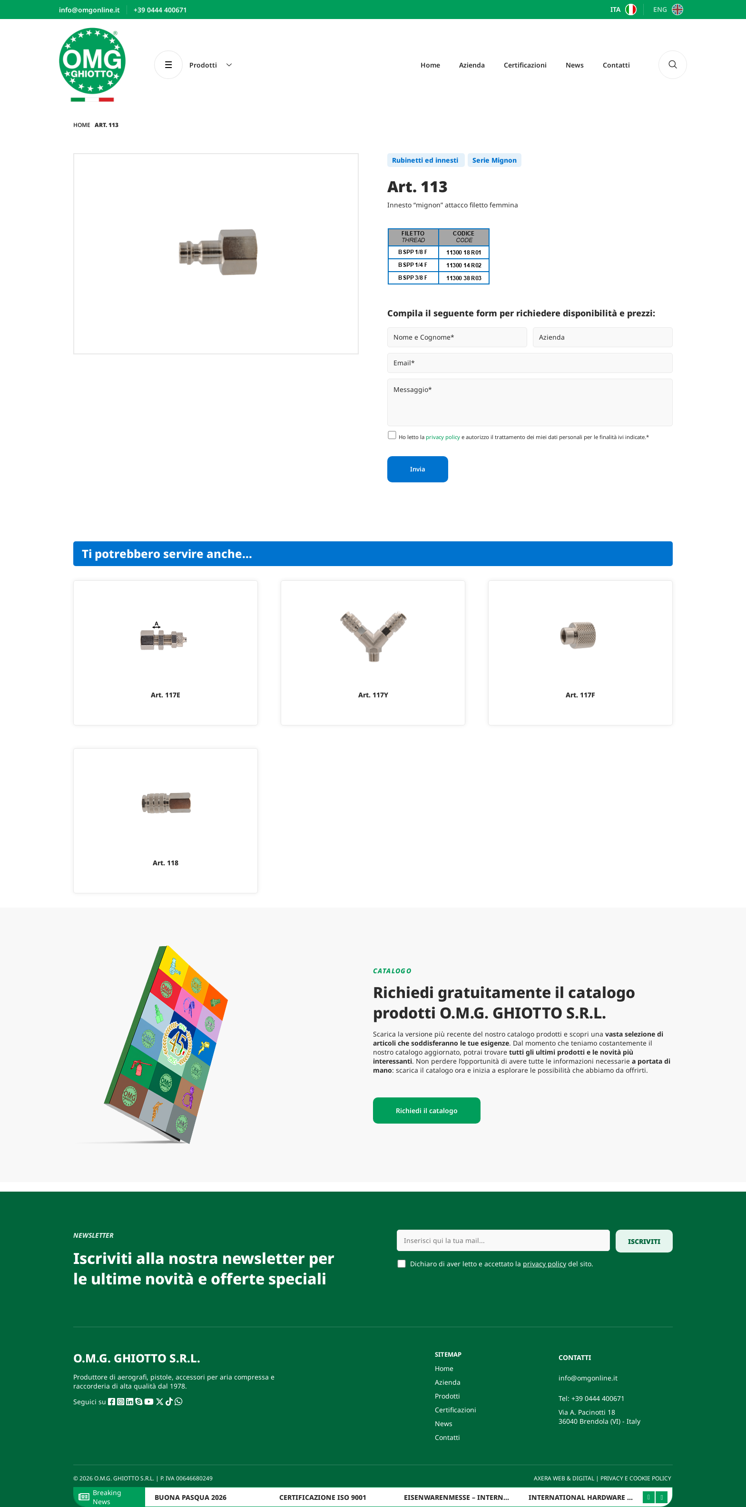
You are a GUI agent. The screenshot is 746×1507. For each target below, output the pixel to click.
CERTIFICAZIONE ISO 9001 (322, 1497)
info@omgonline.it (588, 1377)
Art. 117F (580, 694)
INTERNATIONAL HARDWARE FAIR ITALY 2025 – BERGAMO (625, 1497)
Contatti (616, 64)
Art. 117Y (373, 694)
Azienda (472, 64)
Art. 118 (165, 862)
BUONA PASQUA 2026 (190, 1497)
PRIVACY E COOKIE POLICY (636, 1478)
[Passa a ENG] (666, 9)
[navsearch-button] (672, 64)
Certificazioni (525, 64)
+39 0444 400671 (598, 1398)
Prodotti (447, 1395)
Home (430, 64)
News (575, 64)
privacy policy (443, 436)
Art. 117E (165, 694)
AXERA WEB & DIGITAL (563, 1478)
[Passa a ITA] (622, 9)
